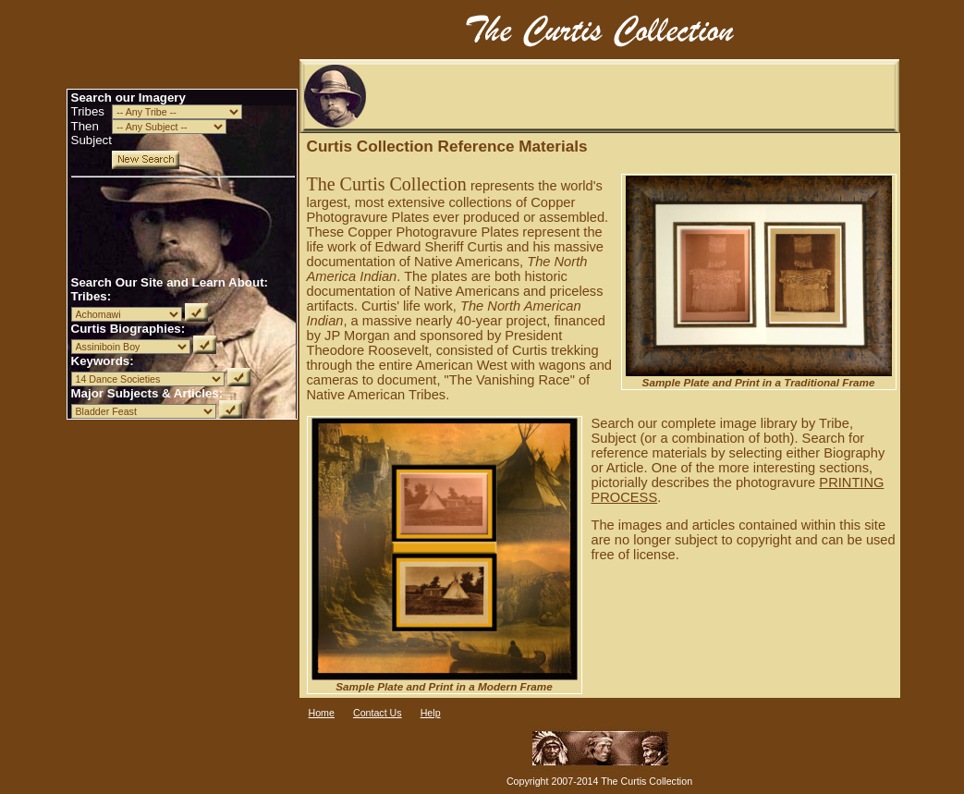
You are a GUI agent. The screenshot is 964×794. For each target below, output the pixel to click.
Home (322, 712)
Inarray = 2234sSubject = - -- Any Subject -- (169, 126)
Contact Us (377, 712)
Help (431, 712)
